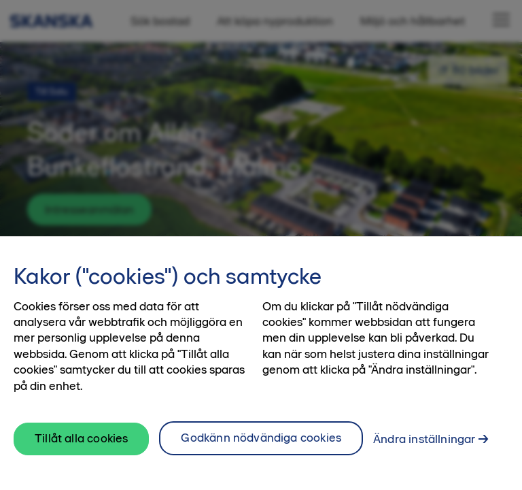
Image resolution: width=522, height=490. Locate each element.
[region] (261, 363)
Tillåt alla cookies (81, 438)
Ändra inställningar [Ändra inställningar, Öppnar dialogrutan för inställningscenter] (424, 438)
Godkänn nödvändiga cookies (261, 437)
